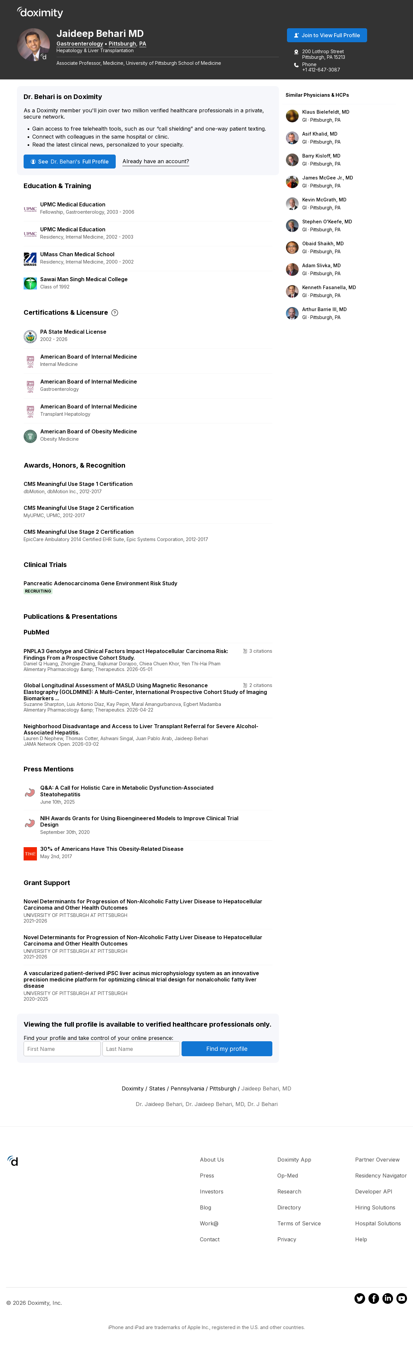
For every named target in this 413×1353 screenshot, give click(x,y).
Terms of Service (299, 1224)
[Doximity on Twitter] (359, 1300)
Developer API (373, 1192)
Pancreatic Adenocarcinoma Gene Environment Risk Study (100, 584)
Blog (205, 1208)
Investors (211, 1192)
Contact (209, 1240)
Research (289, 1192)
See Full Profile (70, 162)
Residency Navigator (381, 1176)
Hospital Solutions (378, 1224)
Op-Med (287, 1176)
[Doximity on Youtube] (401, 1300)
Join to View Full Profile (327, 36)
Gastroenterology (87, 44)
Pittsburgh (129, 44)
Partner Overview (377, 1160)
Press (207, 1176)
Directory (289, 1208)
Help (361, 1240)
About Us (212, 1160)
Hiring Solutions (375, 1208)
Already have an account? (155, 162)
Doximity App (294, 1160)
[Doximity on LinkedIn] (387, 1300)
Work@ (209, 1224)
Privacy (286, 1240)
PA (149, 44)
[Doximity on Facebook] (373, 1300)
